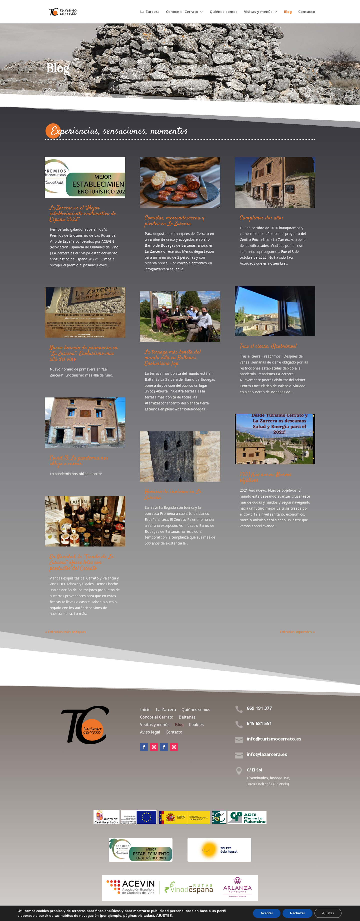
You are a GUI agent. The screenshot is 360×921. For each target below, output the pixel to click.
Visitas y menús (258, 12)
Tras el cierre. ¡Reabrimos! (268, 346)
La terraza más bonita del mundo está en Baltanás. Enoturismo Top (173, 358)
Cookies (196, 724)
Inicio (145, 709)
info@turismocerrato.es (274, 739)
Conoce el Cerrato (182, 12)
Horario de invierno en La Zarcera (173, 495)
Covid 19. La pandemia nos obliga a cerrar (79, 461)
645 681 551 (259, 723)
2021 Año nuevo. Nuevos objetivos (265, 477)
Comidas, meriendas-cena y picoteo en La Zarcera (174, 221)
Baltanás (187, 716)
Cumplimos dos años (262, 218)
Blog (288, 12)
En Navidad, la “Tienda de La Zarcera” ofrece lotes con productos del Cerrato (82, 562)
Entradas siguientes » (297, 631)
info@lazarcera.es (267, 754)
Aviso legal (150, 731)
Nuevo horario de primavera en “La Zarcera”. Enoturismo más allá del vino (84, 353)
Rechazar (297, 913)
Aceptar (266, 913)
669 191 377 (259, 708)
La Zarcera (150, 12)
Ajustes (328, 913)
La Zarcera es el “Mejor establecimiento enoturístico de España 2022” (83, 213)
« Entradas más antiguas (65, 631)
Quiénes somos (224, 12)
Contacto (306, 12)
